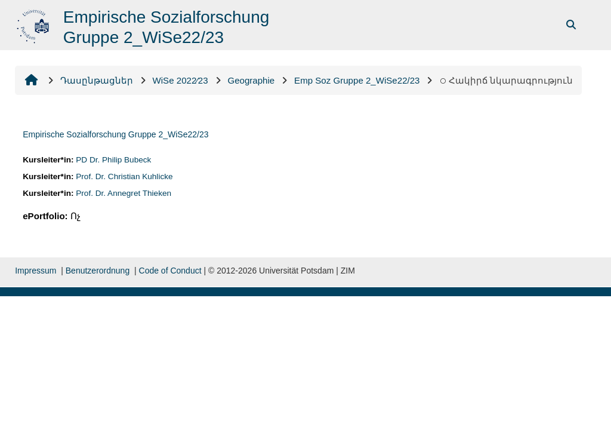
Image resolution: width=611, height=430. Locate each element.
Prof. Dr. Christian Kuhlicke (124, 176)
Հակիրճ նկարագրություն (506, 80)
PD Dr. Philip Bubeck (113, 159)
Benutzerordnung (97, 270)
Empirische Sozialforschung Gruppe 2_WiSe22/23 (115, 134)
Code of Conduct (170, 270)
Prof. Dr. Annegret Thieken (123, 193)
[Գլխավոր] (34, 24)
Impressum (35, 270)
